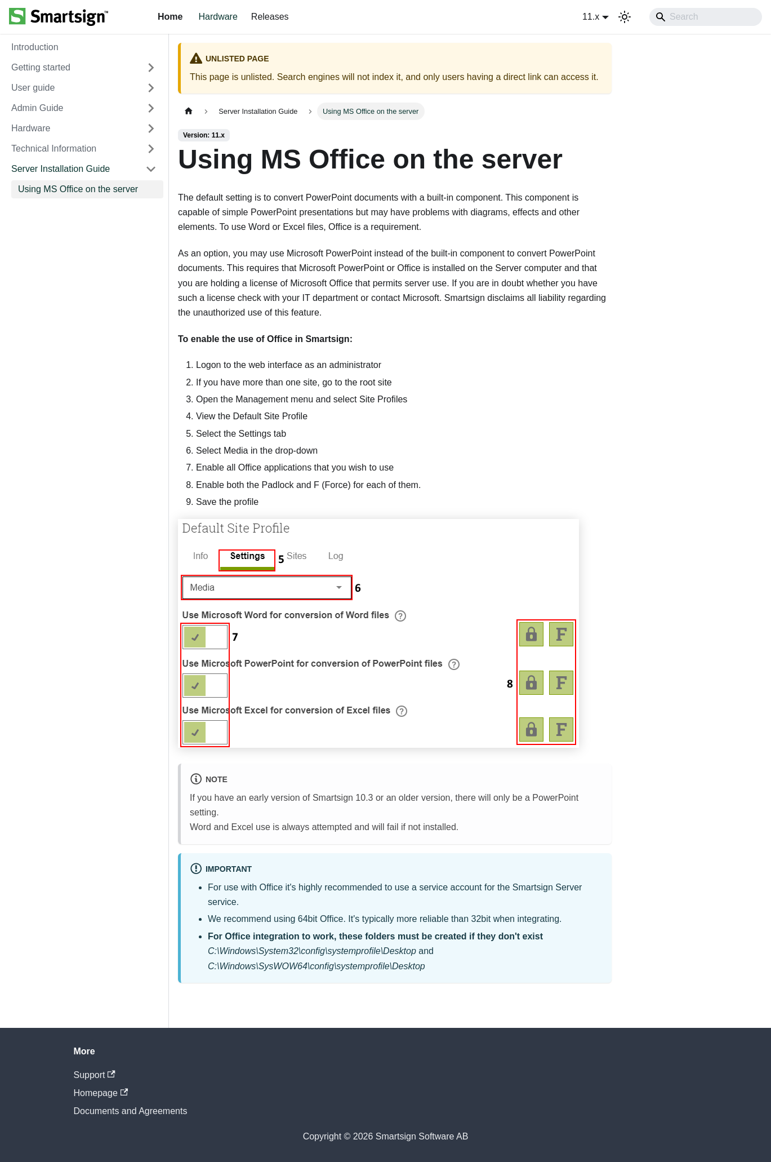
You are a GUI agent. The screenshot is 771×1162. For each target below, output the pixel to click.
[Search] (705, 17)
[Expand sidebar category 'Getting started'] (151, 68)
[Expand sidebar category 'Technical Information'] (151, 149)
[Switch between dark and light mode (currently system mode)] (625, 17)
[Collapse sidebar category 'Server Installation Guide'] (151, 169)
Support (94, 1075)
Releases (270, 16)
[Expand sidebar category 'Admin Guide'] (151, 108)
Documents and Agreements (131, 1111)
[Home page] (188, 111)
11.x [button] (590, 16)
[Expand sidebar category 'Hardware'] (151, 128)
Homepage (101, 1093)
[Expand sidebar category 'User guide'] (151, 88)
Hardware (217, 16)
